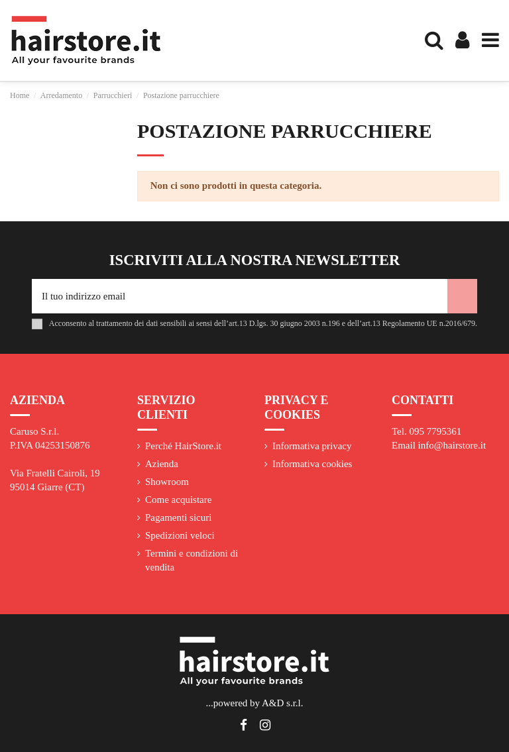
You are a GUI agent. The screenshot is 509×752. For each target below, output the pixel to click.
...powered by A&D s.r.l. (254, 703)
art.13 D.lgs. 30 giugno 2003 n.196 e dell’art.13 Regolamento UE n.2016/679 (352, 323)
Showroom (167, 481)
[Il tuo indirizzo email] (239, 296)
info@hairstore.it (452, 445)
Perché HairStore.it (183, 446)
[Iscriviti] (462, 296)
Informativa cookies (312, 463)
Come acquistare (178, 499)
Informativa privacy (312, 446)
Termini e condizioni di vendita (191, 560)
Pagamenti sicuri (178, 517)
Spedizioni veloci (180, 535)
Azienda (161, 463)
